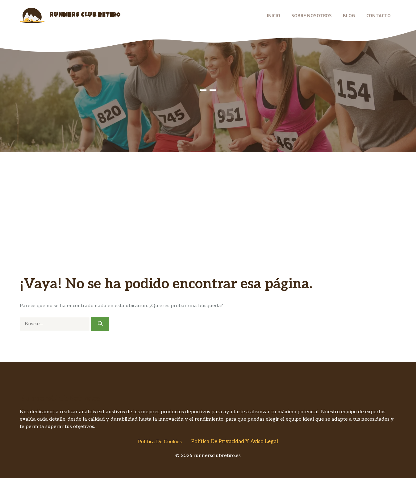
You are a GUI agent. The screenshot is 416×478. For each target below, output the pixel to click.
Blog (349, 15)
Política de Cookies (160, 442)
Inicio (273, 15)
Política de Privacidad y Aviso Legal (234, 442)
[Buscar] (100, 324)
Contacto (378, 15)
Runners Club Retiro (85, 15)
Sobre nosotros (311, 15)
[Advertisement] (208, 229)
